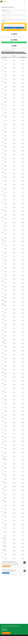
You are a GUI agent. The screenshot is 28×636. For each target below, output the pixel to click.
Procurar (14, 27)
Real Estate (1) (18, 53)
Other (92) (25, 53)
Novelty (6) (22, 53)
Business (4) (14, 52)
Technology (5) (22, 52)
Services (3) (3, 53)
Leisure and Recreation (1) (8, 53)
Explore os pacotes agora (6, 566)
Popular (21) (3, 52)
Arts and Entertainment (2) (8, 52)
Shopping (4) (14, 53)
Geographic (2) (18, 52)
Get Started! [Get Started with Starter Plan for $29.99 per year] (6, 633)
